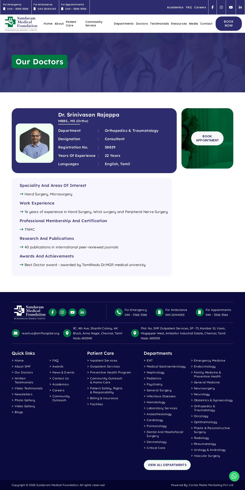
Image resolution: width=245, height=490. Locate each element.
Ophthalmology (205, 422)
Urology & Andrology (210, 450)
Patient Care (71, 23)
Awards (58, 366)
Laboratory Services (162, 408)
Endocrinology (205, 366)
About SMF (23, 366)
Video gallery (25, 406)
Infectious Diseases (161, 396)
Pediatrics (154, 378)
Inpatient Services (103, 360)
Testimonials (159, 23)
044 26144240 (174, 315)
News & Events (63, 372)
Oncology (201, 416)
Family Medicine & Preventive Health (207, 374)
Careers (200, 7)
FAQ (189, 7)
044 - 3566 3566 (136, 315)
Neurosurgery (204, 388)
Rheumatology (205, 444)
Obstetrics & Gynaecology (213, 400)
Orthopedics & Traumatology (204, 408)
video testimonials (29, 388)
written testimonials (24, 380)
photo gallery (25, 400)
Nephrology (156, 372)
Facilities (96, 404)
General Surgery (159, 390)
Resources (179, 23)
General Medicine (207, 382)
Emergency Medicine (210, 360)
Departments (124, 23)
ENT (150, 360)
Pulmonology (157, 426)
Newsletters (24, 394)
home (48, 23)
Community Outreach (61, 398)
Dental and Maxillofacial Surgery (165, 434)
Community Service (93, 23)
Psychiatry (155, 384)
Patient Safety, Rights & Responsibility (106, 390)
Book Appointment (207, 138)
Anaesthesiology (159, 414)
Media (193, 23)
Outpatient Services (105, 366)
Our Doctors (24, 372)
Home (19, 360)
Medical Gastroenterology (166, 366)
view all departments (167, 465)
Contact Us (60, 378)
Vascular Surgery (207, 456)
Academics (175, 7)
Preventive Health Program (110, 372)
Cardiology (155, 420)
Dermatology (157, 442)
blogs (19, 412)
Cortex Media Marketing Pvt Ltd (211, 485)
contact (206, 23)
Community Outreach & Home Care (106, 380)
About (59, 23)
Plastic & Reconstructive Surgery (212, 430)
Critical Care (156, 448)
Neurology (202, 394)
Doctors (142, 23)
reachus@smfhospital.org (40, 333)
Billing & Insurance (104, 398)
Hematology (156, 402)
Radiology (201, 438)
